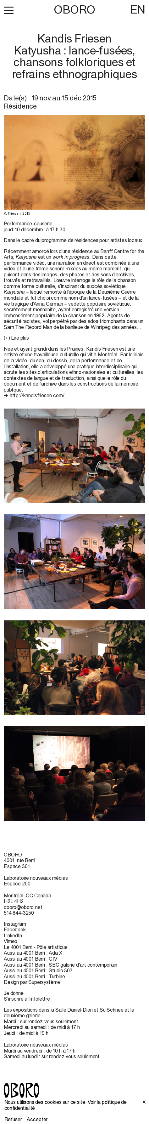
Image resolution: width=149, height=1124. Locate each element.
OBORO (74, 9)
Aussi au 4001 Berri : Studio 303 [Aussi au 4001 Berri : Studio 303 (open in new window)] (38, 970)
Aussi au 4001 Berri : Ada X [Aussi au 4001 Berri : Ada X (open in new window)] (33, 953)
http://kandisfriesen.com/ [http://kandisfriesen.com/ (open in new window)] (37, 395)
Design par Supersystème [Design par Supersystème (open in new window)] (32, 982)
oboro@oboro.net (23, 907)
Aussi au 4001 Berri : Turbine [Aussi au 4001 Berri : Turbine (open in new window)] (34, 976)
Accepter (37, 1119)
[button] (9, 10)
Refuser (13, 1119)
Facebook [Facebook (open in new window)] (15, 929)
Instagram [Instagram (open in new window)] (15, 924)
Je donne (14, 993)
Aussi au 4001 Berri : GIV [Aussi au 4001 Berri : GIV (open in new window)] (30, 959)
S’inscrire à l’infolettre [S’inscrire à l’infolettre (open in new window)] (27, 999)
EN (137, 9)
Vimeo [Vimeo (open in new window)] (10, 941)
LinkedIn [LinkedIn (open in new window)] (13, 935)
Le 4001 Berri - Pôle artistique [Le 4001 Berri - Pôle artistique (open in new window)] (36, 947)
